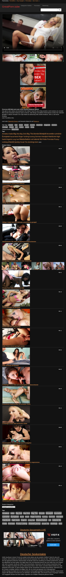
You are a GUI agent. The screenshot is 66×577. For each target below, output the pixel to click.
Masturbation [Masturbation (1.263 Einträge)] (24, 139)
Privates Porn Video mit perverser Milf (13, 288)
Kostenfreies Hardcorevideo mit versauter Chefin (16, 404)
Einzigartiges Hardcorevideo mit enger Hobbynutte (16, 261)
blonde (21, 125)
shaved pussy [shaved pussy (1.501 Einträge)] (14, 142)
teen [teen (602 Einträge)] (36, 142)
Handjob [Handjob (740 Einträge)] (44, 136)
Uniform (21, 127)
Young (32, 127)
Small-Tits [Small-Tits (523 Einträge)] (23, 142)
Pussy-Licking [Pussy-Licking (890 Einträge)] (21, 523)
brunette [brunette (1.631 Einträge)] (50, 134)
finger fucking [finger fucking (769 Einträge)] (24, 136)
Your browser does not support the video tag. (33, 33)
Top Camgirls (20, 1)
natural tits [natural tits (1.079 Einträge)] (38, 139)
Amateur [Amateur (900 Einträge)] (5, 134)
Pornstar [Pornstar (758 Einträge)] (50, 139)
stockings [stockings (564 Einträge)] (31, 142)
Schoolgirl (5, 127)
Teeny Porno (15, 129)
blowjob (26, 125)
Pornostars (37, 5)
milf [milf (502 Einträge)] (32, 139)
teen (16, 127)
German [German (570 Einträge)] (38, 136)
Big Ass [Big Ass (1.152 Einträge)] (16, 134)
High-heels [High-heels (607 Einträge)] (16, 520)
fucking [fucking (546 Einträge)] (32, 136)
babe (16, 125)
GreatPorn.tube (11, 6)
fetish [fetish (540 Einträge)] (16, 136)
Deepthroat (39, 125)
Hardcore (54, 125)
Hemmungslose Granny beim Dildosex (13, 183)
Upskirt (27, 127)
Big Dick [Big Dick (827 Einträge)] (23, 134)
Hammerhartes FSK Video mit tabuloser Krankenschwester (19, 241)
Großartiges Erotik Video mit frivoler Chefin (14, 423)
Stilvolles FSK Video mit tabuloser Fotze (13, 164)
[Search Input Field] (49, 9)
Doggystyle (47, 125)
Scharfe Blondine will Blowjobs (11, 307)
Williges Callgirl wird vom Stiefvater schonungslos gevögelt (19, 222)
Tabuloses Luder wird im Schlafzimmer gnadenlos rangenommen (21, 462)
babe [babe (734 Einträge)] (11, 134)
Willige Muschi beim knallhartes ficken (13, 203)
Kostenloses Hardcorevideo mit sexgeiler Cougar (16, 481)
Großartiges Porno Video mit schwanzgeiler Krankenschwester (20, 384)
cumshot (32, 125)
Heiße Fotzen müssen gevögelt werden (13, 346)
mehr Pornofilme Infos (8, 118)
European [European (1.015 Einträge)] (6, 136)
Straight (11, 127)
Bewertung (45, 5)
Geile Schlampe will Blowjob (10, 365)
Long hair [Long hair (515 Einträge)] (15, 139)
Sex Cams (35, 1)
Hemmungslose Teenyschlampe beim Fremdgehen (16, 443)
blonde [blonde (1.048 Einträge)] (36, 134)
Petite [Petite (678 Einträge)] (44, 139)
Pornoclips (28, 1)
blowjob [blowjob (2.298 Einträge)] (42, 133)
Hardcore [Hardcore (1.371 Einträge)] (52, 136)
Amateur (11, 125)
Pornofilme (12, 1)
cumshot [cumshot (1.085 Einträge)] (57, 134)
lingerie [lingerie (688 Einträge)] (9, 139)
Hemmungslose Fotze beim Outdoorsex (13, 501)
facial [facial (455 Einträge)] (12, 136)
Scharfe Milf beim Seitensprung (11, 326)
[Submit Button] (59, 9)
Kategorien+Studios (26, 5)
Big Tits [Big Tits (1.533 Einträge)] (30, 134)
